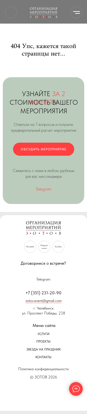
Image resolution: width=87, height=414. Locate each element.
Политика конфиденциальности (43, 369)
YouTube (58, 246)
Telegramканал (44, 246)
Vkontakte (30, 246)
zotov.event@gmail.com (44, 300)
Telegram (43, 189)
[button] (43, 149)
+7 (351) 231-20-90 (43, 292)
